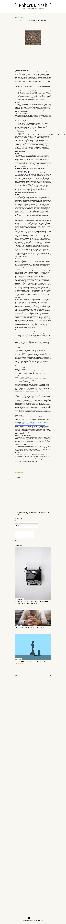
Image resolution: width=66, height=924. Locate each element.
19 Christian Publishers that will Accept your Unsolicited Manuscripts (31, 602)
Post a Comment (20, 605)
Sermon (20, 472)
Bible (18, 472)
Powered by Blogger (33, 918)
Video (23, 472)
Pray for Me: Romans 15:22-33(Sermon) (30, 628)
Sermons (21, 11)
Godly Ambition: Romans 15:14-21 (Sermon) (31, 661)
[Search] (50, 3)
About (25, 11)
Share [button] (16, 470)
